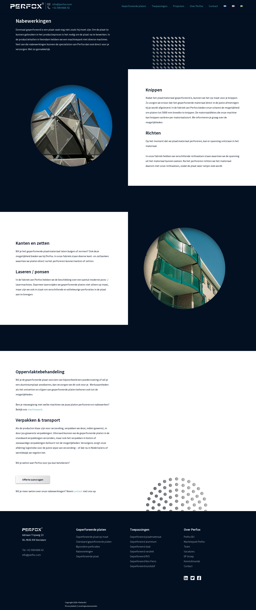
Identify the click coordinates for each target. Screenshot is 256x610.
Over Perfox (196, 6)
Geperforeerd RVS (140, 556)
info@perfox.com (31, 554)
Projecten (178, 6)
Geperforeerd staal (140, 546)
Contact (213, 6)
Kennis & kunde (192, 561)
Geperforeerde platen (134, 6)
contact (78, 491)
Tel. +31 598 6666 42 (33, 550)
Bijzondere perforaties (88, 546)
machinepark (35, 409)
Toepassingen (159, 6)
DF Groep (189, 556)
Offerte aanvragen (32, 479)
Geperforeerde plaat (87, 556)
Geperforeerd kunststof (142, 566)
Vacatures (189, 551)
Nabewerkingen (84, 551)
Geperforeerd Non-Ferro (143, 561)
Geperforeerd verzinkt (142, 551)
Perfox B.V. (189, 536)
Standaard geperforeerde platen (94, 541)
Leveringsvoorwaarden (87, 606)
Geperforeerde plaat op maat (92, 536)
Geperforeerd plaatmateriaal (145, 536)
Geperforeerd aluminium (143, 541)
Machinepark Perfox (194, 541)
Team (187, 546)
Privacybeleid (70, 606)
